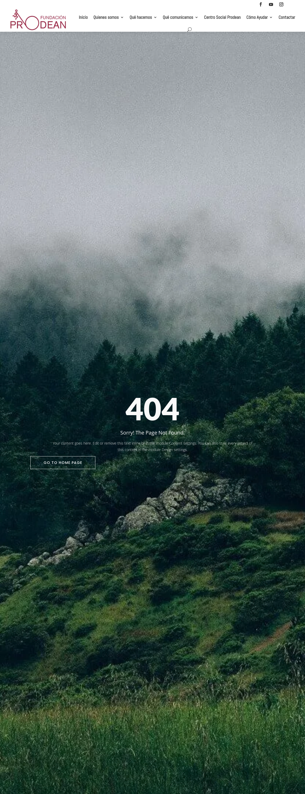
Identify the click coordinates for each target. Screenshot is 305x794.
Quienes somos (106, 17)
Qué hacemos (141, 17)
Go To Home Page (63, 462)
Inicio (83, 17)
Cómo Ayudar (257, 17)
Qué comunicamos (178, 17)
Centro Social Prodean (222, 17)
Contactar (286, 17)
